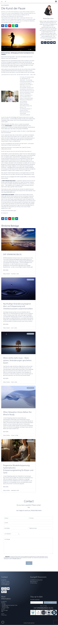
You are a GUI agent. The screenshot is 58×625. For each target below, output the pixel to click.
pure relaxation (5, 5)
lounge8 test (4, 601)
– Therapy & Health (5, 607)
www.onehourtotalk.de (25, 114)
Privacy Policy (17, 556)
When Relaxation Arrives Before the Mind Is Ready (17, 413)
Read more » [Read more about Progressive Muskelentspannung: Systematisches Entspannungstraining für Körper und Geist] (6, 486)
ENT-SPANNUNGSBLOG (12, 254)
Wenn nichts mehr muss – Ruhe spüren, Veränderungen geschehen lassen (17, 360)
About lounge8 (4, 610)
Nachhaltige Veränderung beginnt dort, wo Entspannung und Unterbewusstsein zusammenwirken (18, 306)
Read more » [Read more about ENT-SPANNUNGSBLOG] (6, 270)
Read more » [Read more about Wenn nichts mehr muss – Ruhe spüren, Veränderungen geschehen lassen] (6, 378)
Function (3, 609)
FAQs (2, 611)
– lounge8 (3, 604)
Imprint (2, 613)
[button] (56, 1)
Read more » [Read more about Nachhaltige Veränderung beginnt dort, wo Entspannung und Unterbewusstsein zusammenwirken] (6, 324)
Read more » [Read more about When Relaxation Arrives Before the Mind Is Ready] (6, 431)
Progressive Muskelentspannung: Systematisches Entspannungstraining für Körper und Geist (18, 469)
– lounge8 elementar (5, 605)
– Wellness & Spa (4, 606)
